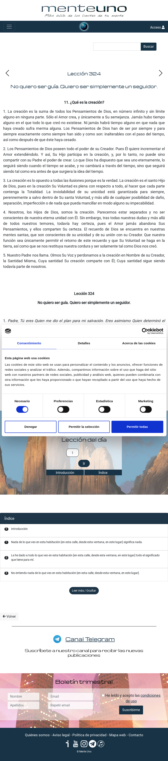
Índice (103, 473)
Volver (9, 616)
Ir (84, 463)
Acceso (157, 27)
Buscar (148, 46)
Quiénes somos (37, 735)
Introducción (65, 473)
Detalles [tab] (84, 343)
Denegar (30, 426)
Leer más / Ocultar (84, 590)
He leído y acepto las (131, 698)
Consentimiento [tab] (29, 343)
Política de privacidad (89, 735)
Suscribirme (131, 710)
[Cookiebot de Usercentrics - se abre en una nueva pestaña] (144, 331)
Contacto (136, 735)
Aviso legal (61, 735)
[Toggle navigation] (9, 26)
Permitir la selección (84, 426)
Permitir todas (137, 426)
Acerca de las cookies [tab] (139, 343)
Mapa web (117, 735)
